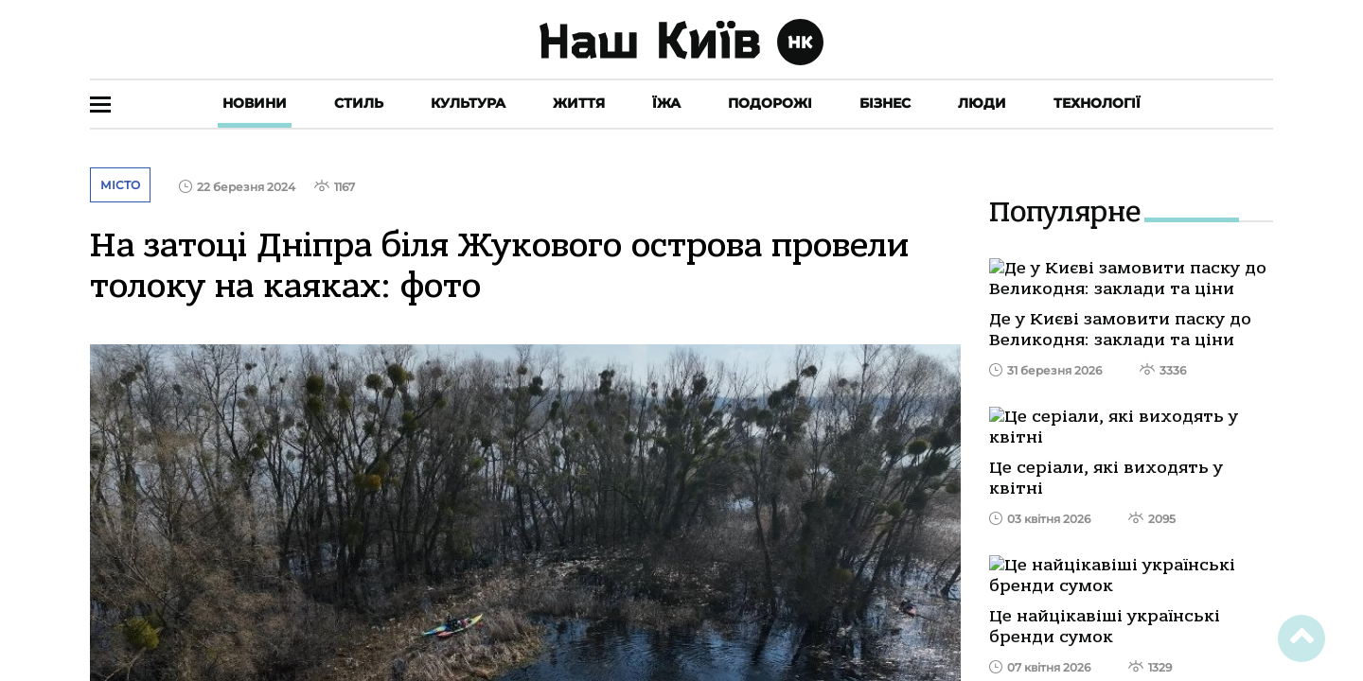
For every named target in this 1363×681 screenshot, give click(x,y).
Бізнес (885, 103)
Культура (468, 103)
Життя (579, 103)
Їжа (666, 103)
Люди (982, 103)
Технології (1097, 103)
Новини (254, 103)
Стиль (358, 103)
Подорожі (770, 103)
